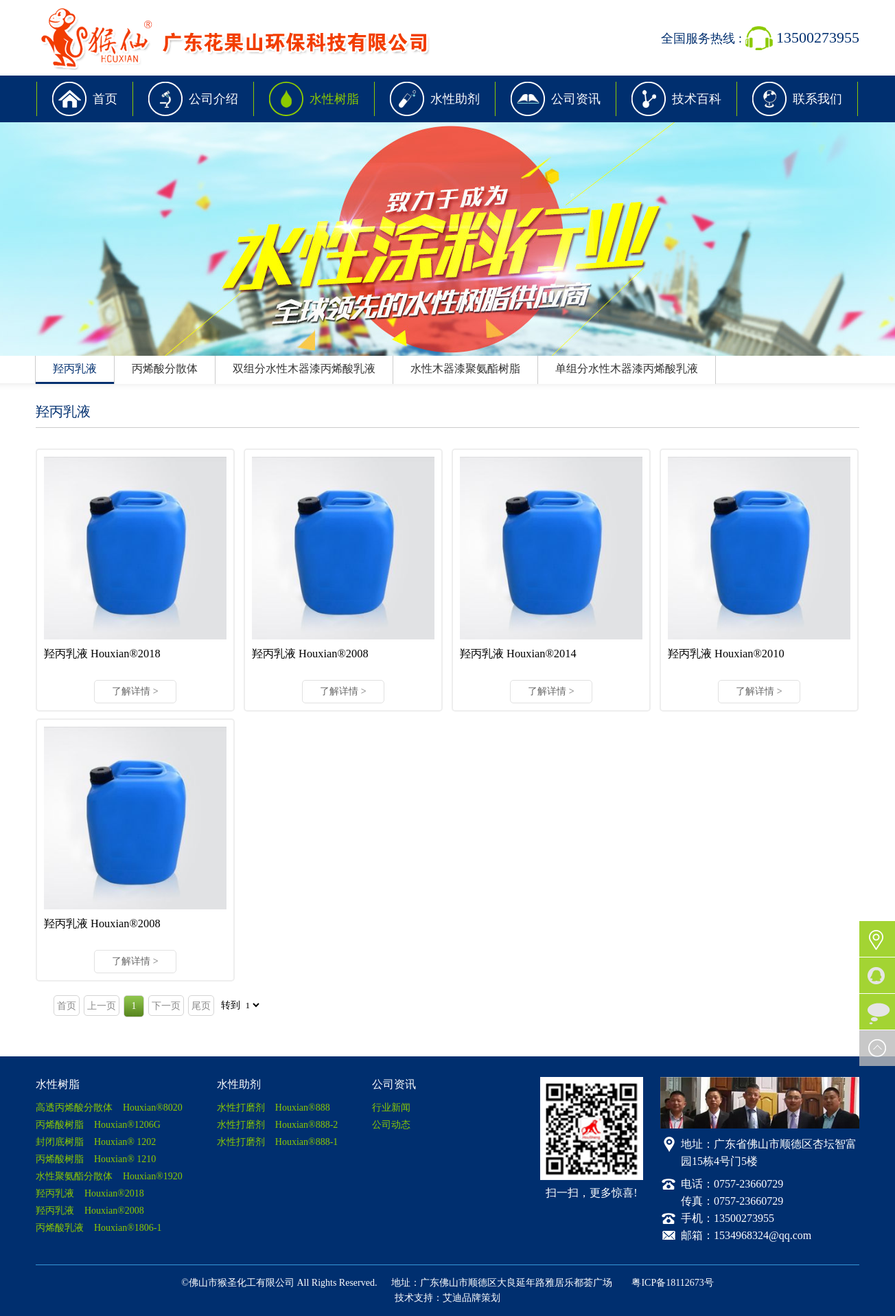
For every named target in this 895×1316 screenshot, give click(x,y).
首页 (105, 99)
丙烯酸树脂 (98, 1125)
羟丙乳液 (75, 368)
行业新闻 (391, 1107)
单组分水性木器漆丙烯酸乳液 (626, 368)
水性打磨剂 (273, 1107)
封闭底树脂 (96, 1142)
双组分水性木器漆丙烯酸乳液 (304, 368)
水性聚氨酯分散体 (109, 1176)
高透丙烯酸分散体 (109, 1107)
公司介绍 (213, 99)
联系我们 (817, 99)
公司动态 (391, 1125)
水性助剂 (455, 99)
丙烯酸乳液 (99, 1228)
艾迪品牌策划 (471, 1298)
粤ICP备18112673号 (672, 1283)
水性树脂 (334, 99)
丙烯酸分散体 (165, 368)
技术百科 (696, 99)
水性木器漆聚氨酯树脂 (465, 368)
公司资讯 (576, 99)
